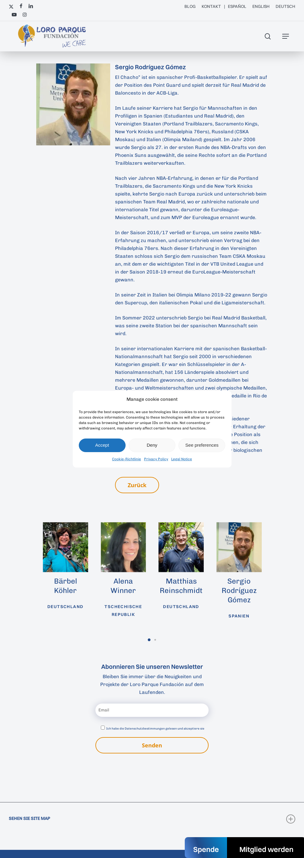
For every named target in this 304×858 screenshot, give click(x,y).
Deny (152, 445)
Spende (206, 849)
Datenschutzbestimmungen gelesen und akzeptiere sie (164, 728)
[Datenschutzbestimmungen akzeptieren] (103, 728)
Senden (152, 745)
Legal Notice (181, 459)
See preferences (202, 445)
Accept (102, 445)
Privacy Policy (156, 459)
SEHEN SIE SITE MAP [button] (152, 819)
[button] (285, 36)
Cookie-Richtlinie (126, 459)
